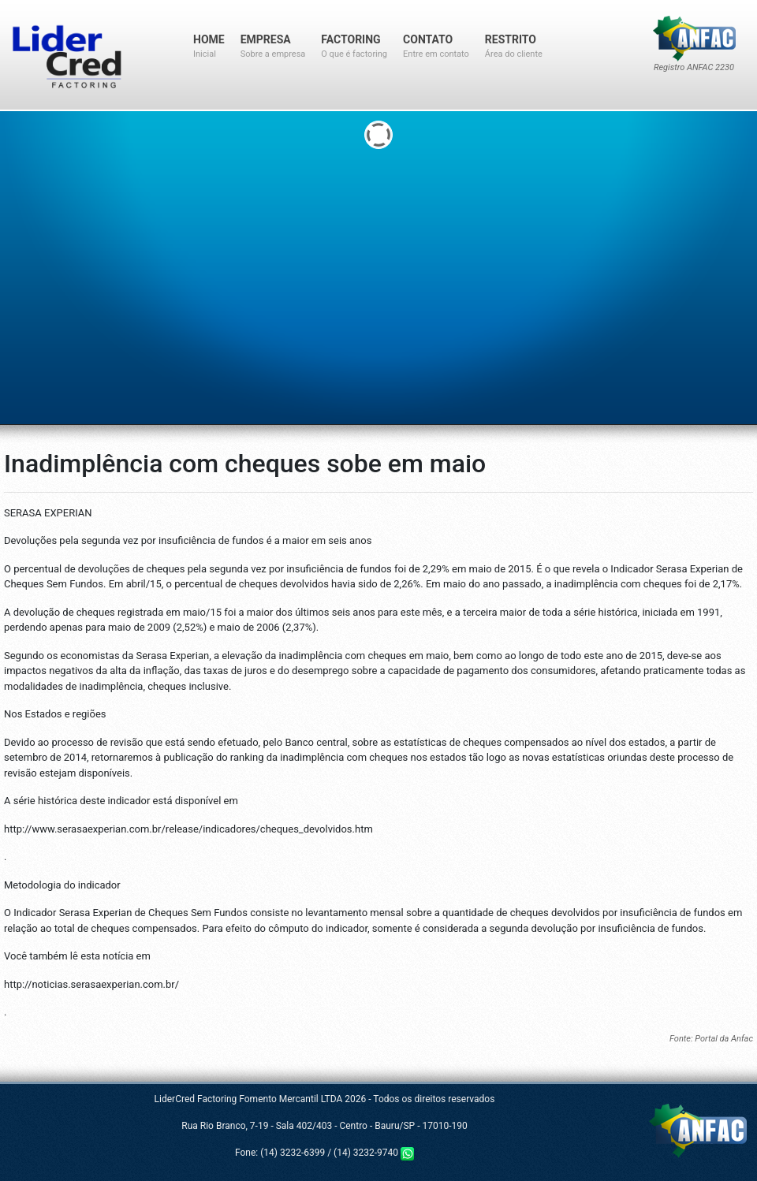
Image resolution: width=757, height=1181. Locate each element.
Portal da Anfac (724, 1039)
